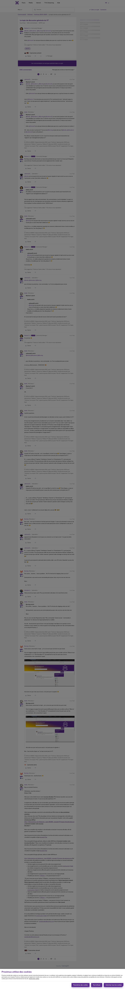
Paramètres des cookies (80, 985)
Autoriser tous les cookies (114, 985)
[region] (62, 979)
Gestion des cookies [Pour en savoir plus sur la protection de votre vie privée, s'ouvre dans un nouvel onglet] (34, 978)
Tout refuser (96, 985)
